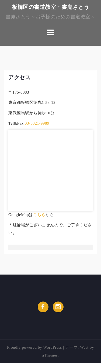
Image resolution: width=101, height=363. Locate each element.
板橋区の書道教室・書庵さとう (50, 7)
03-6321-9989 (36, 123)
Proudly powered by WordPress (34, 347)
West (84, 347)
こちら (39, 215)
